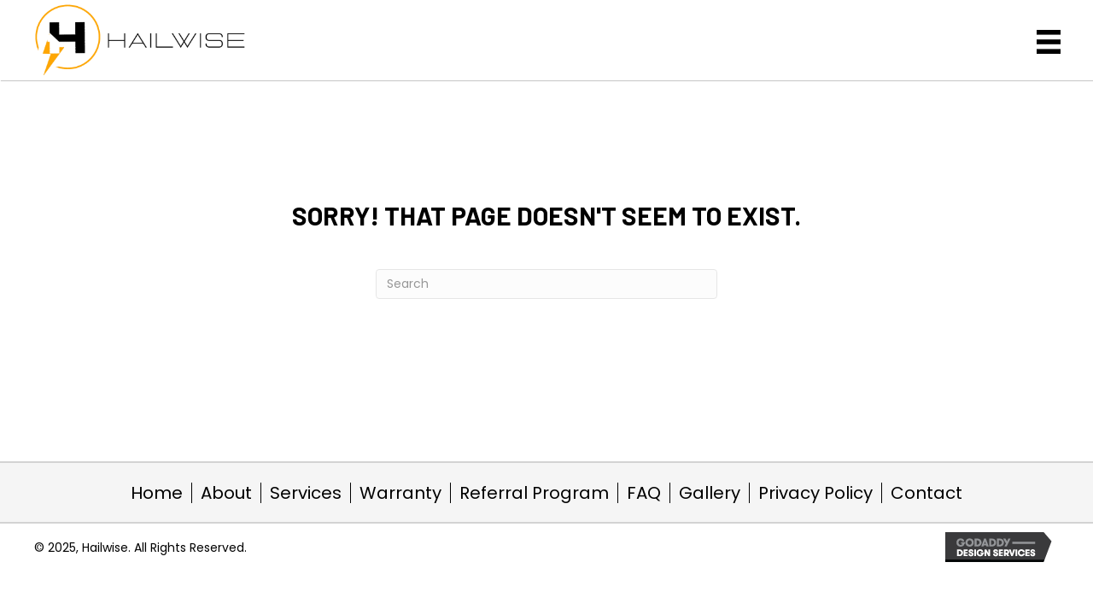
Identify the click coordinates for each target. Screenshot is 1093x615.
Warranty (400, 493)
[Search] (546, 284)
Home (157, 493)
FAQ (644, 493)
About (226, 493)
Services (306, 493)
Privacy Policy (815, 493)
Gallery (709, 493)
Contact (926, 493)
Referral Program (534, 493)
